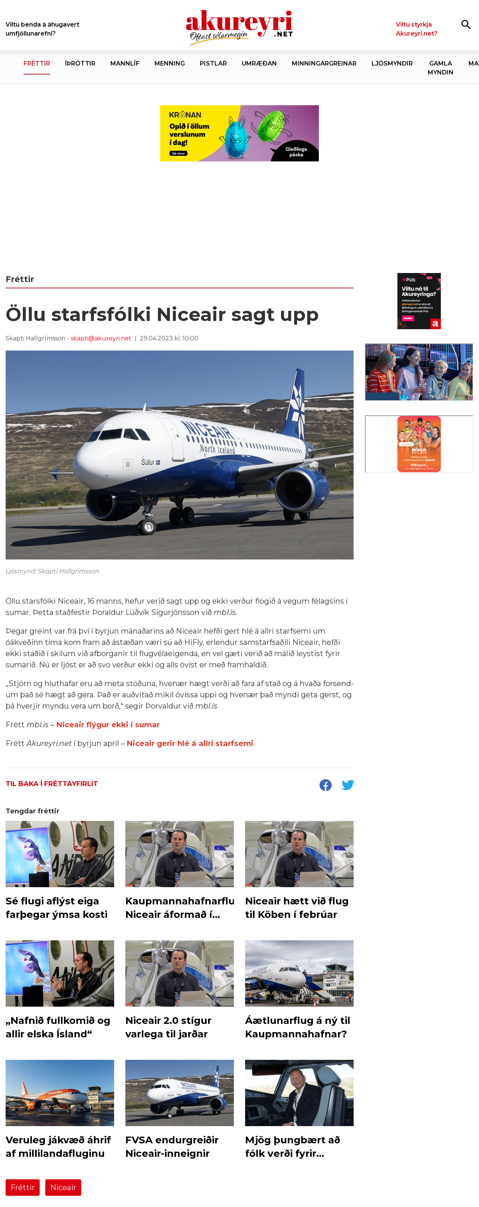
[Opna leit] (466, 24)
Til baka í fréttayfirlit (52, 784)
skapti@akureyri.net (101, 338)
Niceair (63, 1187)
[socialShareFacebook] (325, 786)
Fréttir (22, 1187)
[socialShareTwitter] (348, 786)
